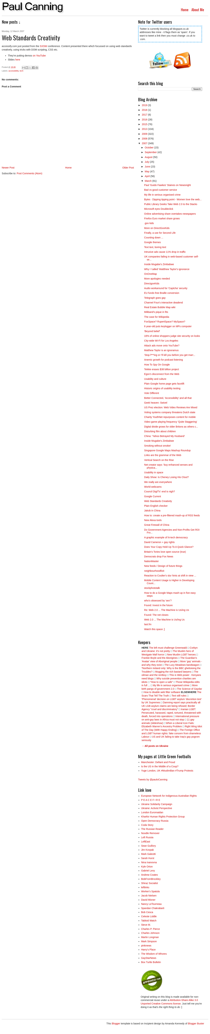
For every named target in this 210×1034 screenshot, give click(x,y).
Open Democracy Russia (154, 820)
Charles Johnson (150, 933)
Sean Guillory (148, 845)
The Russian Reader (152, 829)
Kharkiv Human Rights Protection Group (163, 816)
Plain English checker (156, 505)
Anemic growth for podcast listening (163, 359)
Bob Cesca (147, 912)
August (149, 157)
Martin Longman (150, 937)
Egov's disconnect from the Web (161, 374)
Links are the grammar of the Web (162, 455)
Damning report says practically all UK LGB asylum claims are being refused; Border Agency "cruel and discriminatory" (171, 706)
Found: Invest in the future (158, 605)
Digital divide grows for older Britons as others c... (171, 426)
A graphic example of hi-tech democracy (166, 537)
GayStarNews (148, 958)
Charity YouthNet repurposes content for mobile (170, 417)
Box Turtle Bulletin (151, 962)
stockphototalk (152, 588)
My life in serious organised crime (162, 194)
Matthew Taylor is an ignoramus (161, 350)
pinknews (146, 945)
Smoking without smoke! (157, 445)
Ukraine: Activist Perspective (156, 808)
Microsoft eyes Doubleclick (158, 208)
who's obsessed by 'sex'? (158, 600)
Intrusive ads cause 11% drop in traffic (165, 251)
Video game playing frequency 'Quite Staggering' (170, 421)
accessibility (14, 71)
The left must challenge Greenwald (168, 647)
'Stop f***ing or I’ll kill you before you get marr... (169, 355)
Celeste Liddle (149, 916)
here (17, 59)
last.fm (147, 624)
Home (184, 9)
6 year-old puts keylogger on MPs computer (168, 326)
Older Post (128, 167)
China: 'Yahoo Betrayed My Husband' (164, 436)
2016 (145, 119)
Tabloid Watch (148, 920)
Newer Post (8, 167)
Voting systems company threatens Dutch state (169, 412)
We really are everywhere (158, 482)
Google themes (152, 242)
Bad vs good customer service (160, 189)
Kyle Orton (147, 866)
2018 (145, 110)
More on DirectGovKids (157, 228)
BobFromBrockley (151, 879)
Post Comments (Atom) (29, 173)
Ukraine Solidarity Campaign (156, 804)
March (148, 180)
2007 (145, 143)
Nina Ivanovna (149, 862)
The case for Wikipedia (156, 316)
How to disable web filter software (162, 692)
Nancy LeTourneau (151, 904)
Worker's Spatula (150, 891)
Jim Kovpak (147, 849)
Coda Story (147, 825)
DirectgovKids (151, 283)
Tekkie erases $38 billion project (161, 369)
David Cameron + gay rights (159, 542)
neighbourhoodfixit (154, 570)
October (149, 147)
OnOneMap (150, 273)
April (147, 176)
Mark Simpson (149, 941)
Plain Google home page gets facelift (164, 383)
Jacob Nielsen (149, 895)
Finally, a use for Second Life (160, 232)
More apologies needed (157, 278)
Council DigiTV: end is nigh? (159, 491)
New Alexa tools (153, 520)
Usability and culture (155, 379)
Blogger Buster (196, 1023)
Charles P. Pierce (150, 929)
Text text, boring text (155, 247)
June (148, 166)
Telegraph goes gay (155, 297)
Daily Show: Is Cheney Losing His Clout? (166, 477)
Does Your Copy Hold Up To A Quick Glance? (168, 546)
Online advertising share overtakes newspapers (170, 213)
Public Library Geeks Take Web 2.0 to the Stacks (170, 204)
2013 (145, 129)
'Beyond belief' (152, 331)
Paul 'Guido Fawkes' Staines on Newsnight (167, 185)
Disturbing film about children (160, 431)
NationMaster (151, 561)
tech (21, 71)
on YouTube (39, 55)
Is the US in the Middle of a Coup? (159, 766)
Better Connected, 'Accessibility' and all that (168, 398)
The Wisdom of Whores (154, 953)
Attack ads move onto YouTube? (161, 345)
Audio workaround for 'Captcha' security (165, 288)
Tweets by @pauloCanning (152, 779)
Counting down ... (153, 237)
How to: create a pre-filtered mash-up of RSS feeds (172, 515)
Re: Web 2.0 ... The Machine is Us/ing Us (166, 610)
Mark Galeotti (148, 854)
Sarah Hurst (147, 858)
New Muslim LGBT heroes (181, 654)
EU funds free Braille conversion (161, 293)
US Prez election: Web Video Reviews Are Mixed (170, 407)
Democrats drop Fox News (158, 556)
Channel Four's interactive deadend (163, 302)
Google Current (152, 496)
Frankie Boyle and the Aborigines (159, 657)
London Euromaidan (152, 812)
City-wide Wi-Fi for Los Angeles (161, 340)
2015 (145, 124)
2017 (145, 114)
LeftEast (145, 841)
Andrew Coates (149, 874)
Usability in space (153, 472)
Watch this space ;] (154, 629)
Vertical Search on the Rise (159, 460)
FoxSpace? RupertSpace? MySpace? (164, 321)
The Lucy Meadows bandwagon (181, 664)
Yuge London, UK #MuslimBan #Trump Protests (167, 770)
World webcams (152, 486)
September (151, 152)
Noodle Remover (150, 833)
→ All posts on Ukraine (155, 746)
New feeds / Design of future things (163, 566)
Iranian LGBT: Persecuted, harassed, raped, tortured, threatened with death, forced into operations (171, 712)
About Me (197, 9)
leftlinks (145, 887)
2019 (145, 105)
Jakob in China (152, 510)
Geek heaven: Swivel (155, 402)
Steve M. (146, 924)
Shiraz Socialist (149, 883)
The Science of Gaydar (189, 688)
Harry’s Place (148, 949)
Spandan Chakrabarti (152, 908)
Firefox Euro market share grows (162, 218)
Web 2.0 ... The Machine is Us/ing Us (164, 619)
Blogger (116, 1023)
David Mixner (148, 899)
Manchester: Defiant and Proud (158, 762)
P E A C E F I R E (150, 800)
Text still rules (179, 695)
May (147, 171)
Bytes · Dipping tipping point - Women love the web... (173, 199)
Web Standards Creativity (158, 501)
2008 (145, 138)
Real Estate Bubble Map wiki (159, 307)
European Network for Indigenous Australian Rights (169, 795)
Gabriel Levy (148, 870)
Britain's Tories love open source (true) (165, 551)
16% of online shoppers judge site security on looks (172, 336)
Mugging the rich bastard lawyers (173, 671)
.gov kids (149, 223)
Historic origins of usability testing (162, 388)
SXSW (43, 46)
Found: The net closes (156, 614)
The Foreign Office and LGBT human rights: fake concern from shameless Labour (171, 733)
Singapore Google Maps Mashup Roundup (167, 450)
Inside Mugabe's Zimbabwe (159, 264)
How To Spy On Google (157, 364)
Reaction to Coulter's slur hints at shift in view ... (170, 575)
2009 (145, 133)
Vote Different (151, 393)
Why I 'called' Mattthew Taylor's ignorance (166, 269)
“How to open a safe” (161, 682)
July (147, 161)
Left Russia (147, 837)
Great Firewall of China (156, 524)
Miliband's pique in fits (156, 312)
